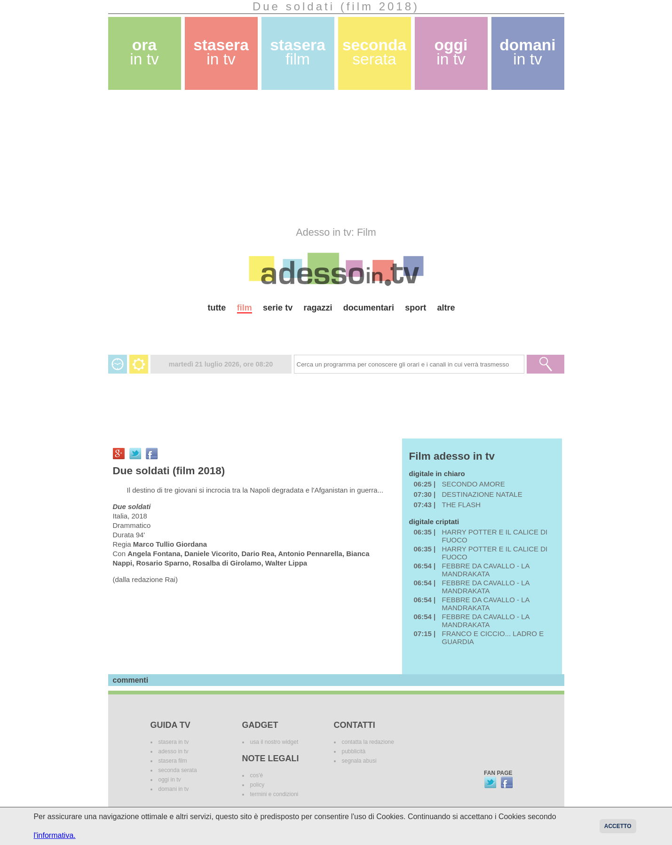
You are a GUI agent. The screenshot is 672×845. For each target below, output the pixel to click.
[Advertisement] (336, 158)
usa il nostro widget (274, 742)
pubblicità (354, 751)
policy (257, 784)
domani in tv (173, 789)
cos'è (256, 775)
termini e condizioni (274, 794)
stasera (221, 52)
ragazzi (317, 307)
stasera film (172, 760)
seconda (374, 52)
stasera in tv (173, 742)
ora (144, 52)
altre (446, 307)
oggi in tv (169, 779)
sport (415, 307)
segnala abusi (359, 760)
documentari (368, 307)
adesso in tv (173, 751)
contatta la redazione (368, 742)
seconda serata (177, 770)
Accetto (618, 826)
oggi (451, 52)
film (244, 307)
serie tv (278, 307)
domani (527, 52)
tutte (216, 307)
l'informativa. (54, 835)
